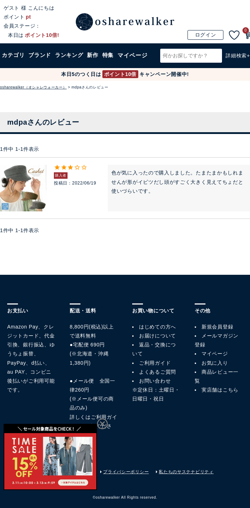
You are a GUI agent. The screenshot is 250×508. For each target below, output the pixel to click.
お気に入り (215, 363)
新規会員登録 (217, 327)
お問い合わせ (155, 381)
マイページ (215, 353)
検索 (215, 60)
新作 (94, 60)
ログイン (205, 35)
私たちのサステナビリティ (186, 471)
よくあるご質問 (157, 372)
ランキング (70, 60)
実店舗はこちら (220, 390)
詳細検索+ (238, 60)
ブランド (40, 60)
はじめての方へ (157, 327)
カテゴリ (13, 60)
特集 (109, 60)
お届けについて (157, 336)
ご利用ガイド (155, 363)
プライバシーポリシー (126, 471)
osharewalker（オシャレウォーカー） (33, 87)
